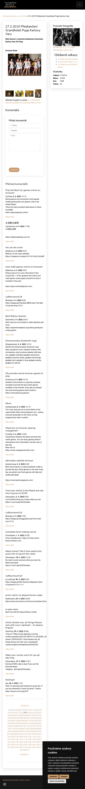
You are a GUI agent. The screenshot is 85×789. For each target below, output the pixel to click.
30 (27, 715)
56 (11, 723)
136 (37, 745)
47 (15, 721)
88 (14, 731)
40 (26, 718)
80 (22, 729)
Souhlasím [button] (53, 776)
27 (17, 715)
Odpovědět (9, 217)
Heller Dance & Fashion (69, 59)
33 (37, 715)
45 (9, 721)
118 (28, 739)
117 (24, 739)
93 (31, 731)
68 (16, 726)
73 (33, 726)
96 (41, 731)
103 (32, 734)
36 (13, 718)
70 (23, 726)
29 (24, 715)
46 (12, 721)
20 (28, 713)
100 (19, 734)
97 (9, 734)
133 (24, 745)
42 (33, 718)
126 (28, 742)
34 (41, 715)
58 (17, 723)
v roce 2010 (21, 16)
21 (32, 713)
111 (32, 737)
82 (28, 729)
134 (28, 745)
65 (41, 723)
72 (30, 726)
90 (21, 731)
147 (27, 750)
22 (35, 713)
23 (38, 713)
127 (32, 742)
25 (11, 715)
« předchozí (24, 706)
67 (13, 726)
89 (17, 731)
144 (37, 747)
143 (32, 747)
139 (15, 747)
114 (11, 739)
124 (19, 742)
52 (32, 721)
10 (30, 710)
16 (15, 713)
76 (9, 729)
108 (19, 737)
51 (28, 721)
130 (11, 745)
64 (37, 723)
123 (15, 742)
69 (20, 726)
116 (19, 739)
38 (20, 718)
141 (24, 747)
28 (21, 715)
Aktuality (11, 16)
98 (13, 734)
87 (11, 731)
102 (28, 734)
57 (14, 723)
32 (34, 715)
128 (37, 742)
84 (35, 729)
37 (16, 718)
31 (31, 715)
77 (12, 729)
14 (9, 713)
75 (39, 726)
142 (28, 747)
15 (12, 713)
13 (40, 710)
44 (39, 718)
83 (32, 729)
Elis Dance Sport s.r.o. (68, 62)
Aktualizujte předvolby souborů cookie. (16, 780)
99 (16, 734)
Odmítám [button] (64, 776)
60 (24, 723)
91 (24, 731)
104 (36, 734)
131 (15, 745)
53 (35, 721)
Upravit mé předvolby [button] (57, 781)
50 (25, 721)
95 (37, 731)
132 (19, 745)
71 (26, 726)
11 (33, 710)
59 (21, 723)
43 (36, 718)
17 (18, 713)
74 (36, 726)
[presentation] (25, 160)
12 (36, 710)
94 (34, 731)
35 (10, 718)
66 (10, 726)
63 (34, 723)
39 (23, 718)
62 (31, 723)
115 (15, 739)
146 (23, 750)
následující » (24, 754)
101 (23, 734)
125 (24, 742)
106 (11, 737)
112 (37, 737)
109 (24, 737)
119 (32, 739)
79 (18, 729)
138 (11, 747)
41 (30, 718)
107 (15, 737)
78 (15, 729)
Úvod (5, 16)
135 (32, 745)
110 (28, 737)
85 (38, 729)
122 (11, 742)
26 (14, 715)
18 (22, 713)
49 (22, 721)
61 (27, 723)
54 (38, 721)
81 (25, 729)
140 (19, 747)
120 (37, 739)
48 (18, 721)
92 (27, 731)
